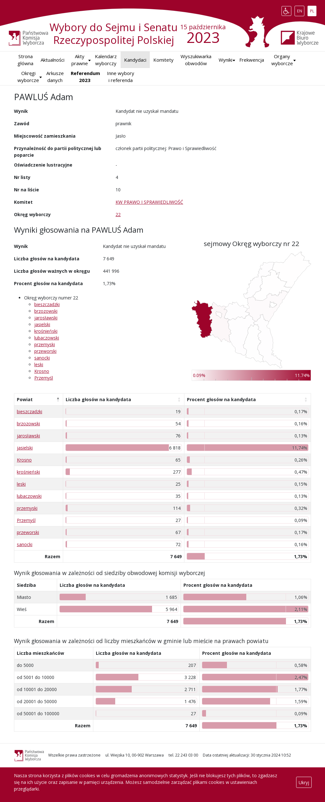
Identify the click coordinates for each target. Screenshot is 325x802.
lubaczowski (46, 338)
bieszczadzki (47, 304)
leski (38, 364)
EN (301, 9)
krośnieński (45, 331)
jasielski (42, 324)
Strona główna (25, 60)
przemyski (44, 344)
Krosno (41, 371)
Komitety (163, 60)
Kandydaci (135, 60)
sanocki (42, 358)
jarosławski (45, 318)
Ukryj (304, 782)
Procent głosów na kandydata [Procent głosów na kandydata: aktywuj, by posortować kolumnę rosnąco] (221, 399)
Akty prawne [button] (79, 60)
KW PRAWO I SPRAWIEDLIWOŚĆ (149, 202)
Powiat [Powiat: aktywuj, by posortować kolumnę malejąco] (25, 399)
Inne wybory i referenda (120, 77)
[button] (225, 59)
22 (118, 214)
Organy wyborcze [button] (282, 60)
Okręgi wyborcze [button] (28, 77)
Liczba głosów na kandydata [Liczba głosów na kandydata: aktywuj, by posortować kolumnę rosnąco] (98, 399)
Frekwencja (251, 60)
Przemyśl (43, 378)
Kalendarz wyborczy (106, 60)
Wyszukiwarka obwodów (196, 60)
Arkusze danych (55, 77)
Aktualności (52, 60)
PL (313, 9)
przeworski (45, 351)
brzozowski (45, 311)
